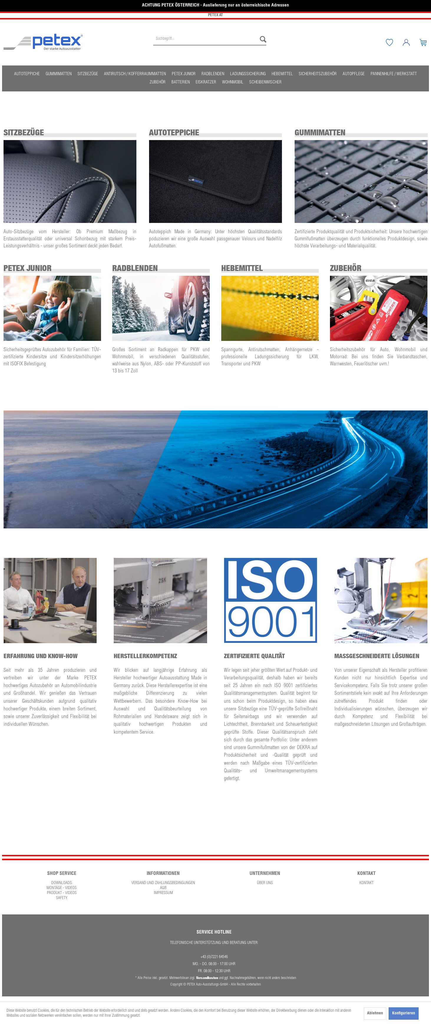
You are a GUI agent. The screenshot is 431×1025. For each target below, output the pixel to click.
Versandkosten (207, 977)
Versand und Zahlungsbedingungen (163, 883)
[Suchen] (261, 39)
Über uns (265, 883)
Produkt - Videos (62, 893)
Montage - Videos (62, 888)
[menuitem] (209, 42)
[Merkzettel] (394, 42)
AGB (163, 888)
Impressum (163, 893)
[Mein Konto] (411, 42)
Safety (61, 898)
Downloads (61, 883)
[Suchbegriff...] (209, 39)
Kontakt (366, 883)
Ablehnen (375, 1013)
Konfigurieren (403, 1013)
